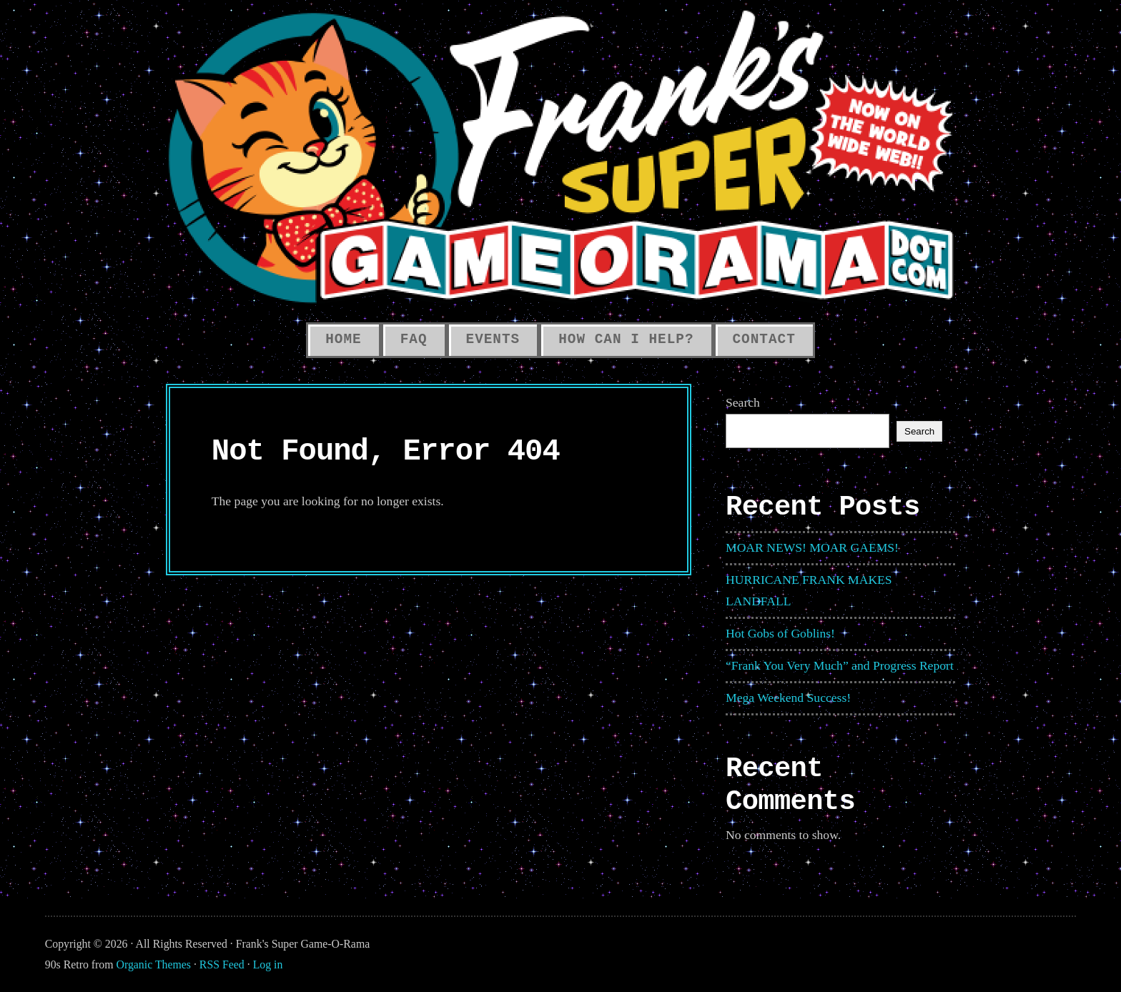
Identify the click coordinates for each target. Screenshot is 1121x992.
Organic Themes (154, 964)
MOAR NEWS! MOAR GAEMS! (812, 547)
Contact (764, 339)
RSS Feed (222, 964)
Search (743, 402)
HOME (343, 339)
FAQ (414, 339)
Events (493, 339)
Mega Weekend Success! (788, 697)
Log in (268, 964)
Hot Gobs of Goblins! (780, 633)
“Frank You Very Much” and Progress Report (840, 665)
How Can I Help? (625, 339)
